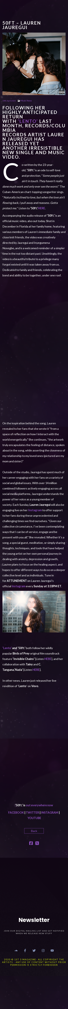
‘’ (28, 121)
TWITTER (32, 812)
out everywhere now (39, 805)
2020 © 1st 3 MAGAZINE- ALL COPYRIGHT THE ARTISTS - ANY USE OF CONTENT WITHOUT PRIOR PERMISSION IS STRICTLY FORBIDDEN (34, 962)
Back (34, 831)
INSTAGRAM (49, 812)
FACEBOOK (16, 812)
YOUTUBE (34, 818)
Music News (26, 100)
